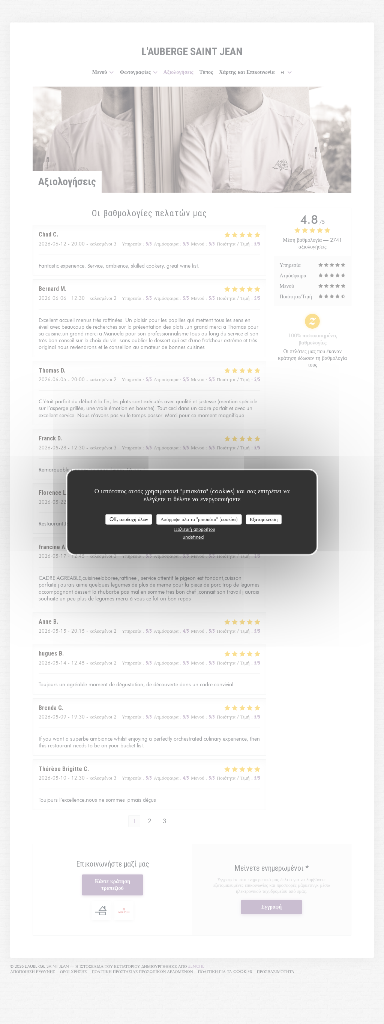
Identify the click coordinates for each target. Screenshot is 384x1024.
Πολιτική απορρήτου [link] (194, 528)
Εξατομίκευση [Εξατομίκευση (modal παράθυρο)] (264, 519)
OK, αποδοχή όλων (129, 519)
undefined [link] (193, 536)
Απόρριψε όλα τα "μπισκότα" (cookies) (199, 519)
